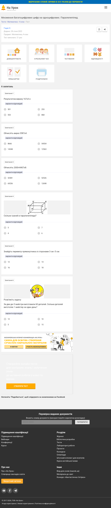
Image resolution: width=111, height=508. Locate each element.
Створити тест (21, 386)
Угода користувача (9, 503)
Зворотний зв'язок (12, 481)
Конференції (6, 442)
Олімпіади (61, 455)
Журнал (60, 436)
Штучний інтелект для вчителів (70, 458)
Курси (3, 445)
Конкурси (61, 452)
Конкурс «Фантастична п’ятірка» (71, 477)
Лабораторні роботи (66, 445)
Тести (59, 442)
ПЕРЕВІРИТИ (82, 422)
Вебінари (5, 439)
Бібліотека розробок (66, 439)
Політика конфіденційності (45, 503)
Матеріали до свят (65, 474)
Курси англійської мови (67, 461)
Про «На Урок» (7, 471)
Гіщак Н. (7, 28)
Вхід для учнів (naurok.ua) (68, 471)
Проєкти (60, 448)
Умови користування (26, 503)
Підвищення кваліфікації (12, 436)
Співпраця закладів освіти (13, 474)
